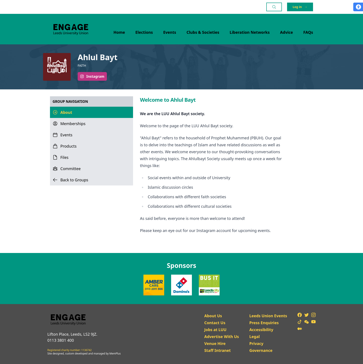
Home (119, 32)
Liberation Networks (250, 32)
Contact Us (214, 322)
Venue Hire (215, 343)
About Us (213, 315)
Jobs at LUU (215, 329)
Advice (286, 32)
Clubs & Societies (202, 32)
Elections (144, 32)
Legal (254, 336)
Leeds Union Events (268, 315)
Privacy (256, 343)
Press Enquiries (264, 322)
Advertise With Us (221, 336)
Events (169, 32)
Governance (260, 350)
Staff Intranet (217, 350)
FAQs (308, 32)
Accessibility (261, 329)
